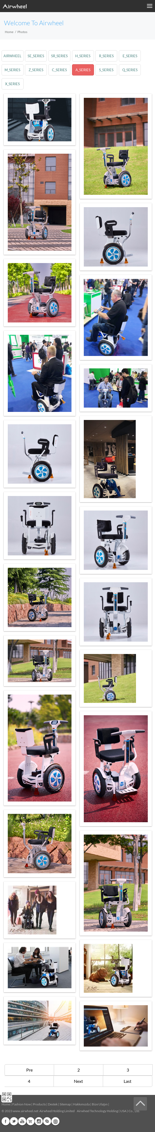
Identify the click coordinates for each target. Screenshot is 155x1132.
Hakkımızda (81, 1104)
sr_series (59, 56)
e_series (130, 56)
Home (9, 32)
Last (127, 1081)
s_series (106, 70)
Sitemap (65, 1104)
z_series (36, 70)
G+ (31, 1121)
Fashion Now (21, 1104)
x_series (12, 84)
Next (78, 1081)
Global (55, 1121)
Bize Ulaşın (100, 1104)
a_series (82, 70)
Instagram (39, 1121)
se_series (36, 56)
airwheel (12, 56)
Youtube (22, 1121)
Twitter (14, 1121)
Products (39, 1104)
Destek (53, 1104)
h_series (82, 56)
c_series (59, 70)
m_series (12, 70)
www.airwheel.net (25, 1111)
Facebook (6, 1121)
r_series (106, 56)
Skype (47, 1121)
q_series (130, 70)
